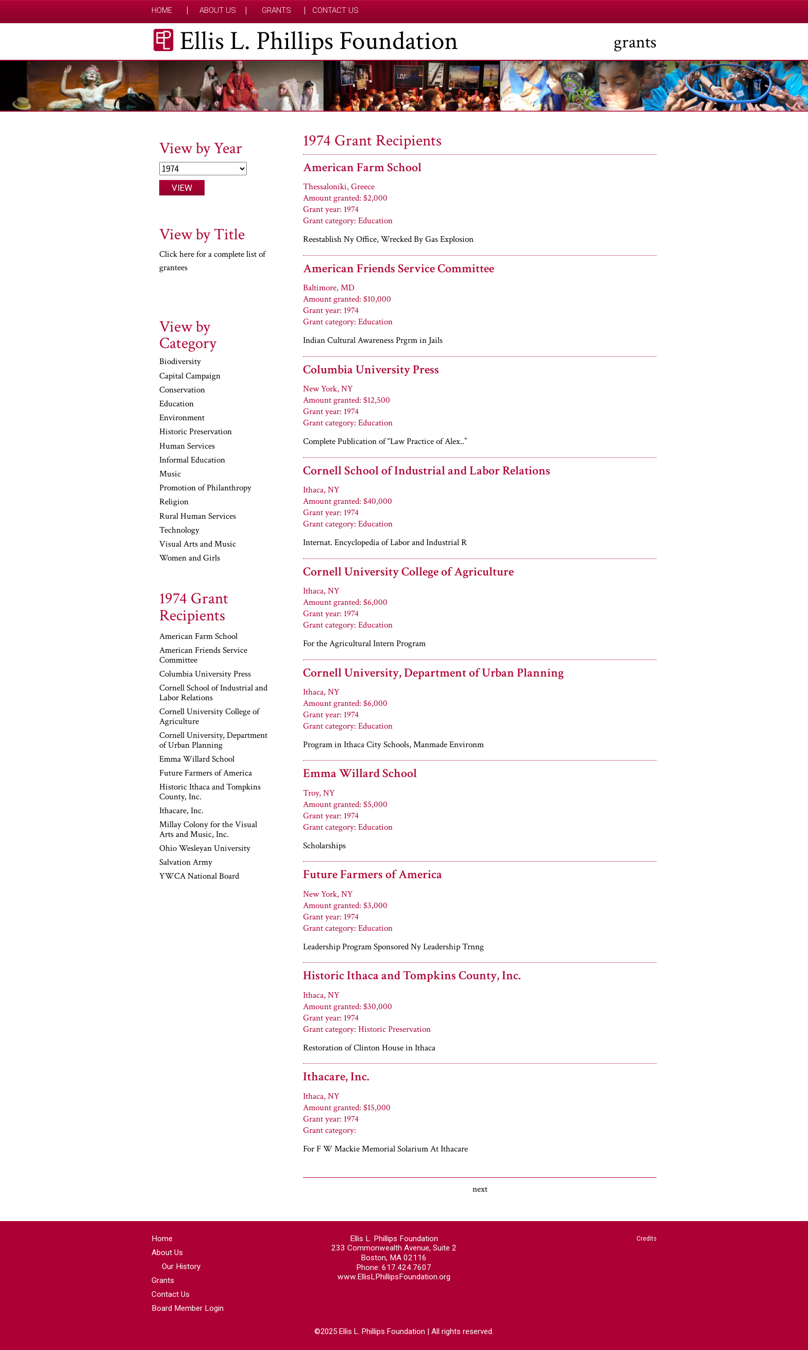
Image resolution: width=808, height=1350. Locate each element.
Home (162, 10)
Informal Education (192, 460)
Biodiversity (180, 362)
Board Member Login (188, 1308)
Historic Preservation (195, 432)
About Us (217, 10)
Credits (646, 1238)
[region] (404, 86)
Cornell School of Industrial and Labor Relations (426, 471)
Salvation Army (185, 863)
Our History (181, 1266)
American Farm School (362, 167)
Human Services (187, 446)
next (480, 1189)
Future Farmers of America (372, 874)
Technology (179, 530)
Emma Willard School (360, 773)
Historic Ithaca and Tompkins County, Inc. (411, 975)
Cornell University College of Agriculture (408, 572)
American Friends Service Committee (398, 268)
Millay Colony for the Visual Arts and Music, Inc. (208, 830)
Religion (174, 502)
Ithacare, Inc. (336, 1076)
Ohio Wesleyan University (204, 849)
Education (176, 404)
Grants (276, 10)
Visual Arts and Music (197, 544)
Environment (182, 418)
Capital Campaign (190, 376)
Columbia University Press (371, 369)
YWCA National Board (199, 876)
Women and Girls (189, 558)
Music (170, 474)
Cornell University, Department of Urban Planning (433, 673)
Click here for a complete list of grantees (212, 261)
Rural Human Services (197, 517)
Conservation (182, 390)
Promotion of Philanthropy (205, 488)
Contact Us (335, 10)
